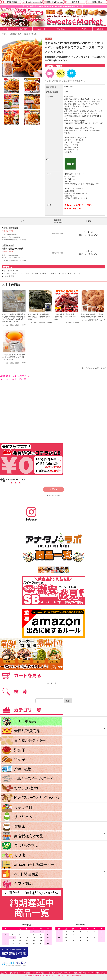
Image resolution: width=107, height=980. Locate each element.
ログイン (83, 235)
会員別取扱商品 (15, 34)
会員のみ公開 (57, 233)
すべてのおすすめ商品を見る (94, 368)
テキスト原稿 (8, 276)
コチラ (70, 81)
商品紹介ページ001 (11, 270)
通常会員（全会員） (31, 34)
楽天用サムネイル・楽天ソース (16, 273)
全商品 (4, 34)
